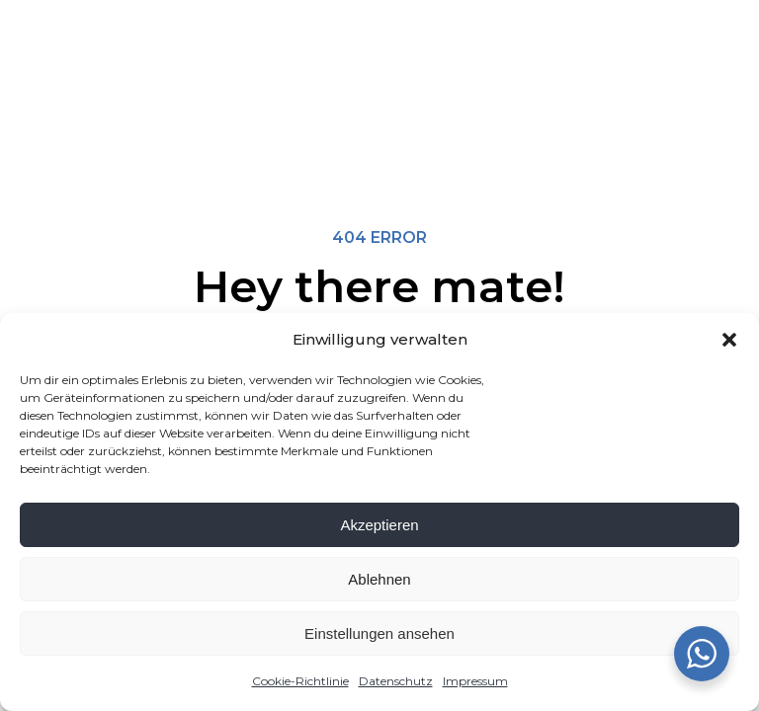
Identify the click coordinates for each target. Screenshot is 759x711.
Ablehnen (379, 579)
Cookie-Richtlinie (300, 680)
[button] (729, 340)
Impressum (475, 680)
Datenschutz (396, 680)
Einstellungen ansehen (379, 633)
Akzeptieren (379, 524)
